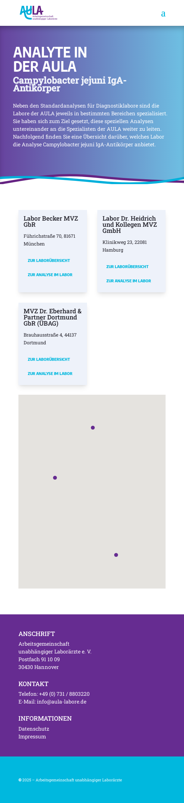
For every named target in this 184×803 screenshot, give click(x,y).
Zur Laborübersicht (49, 260)
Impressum (32, 736)
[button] (55, 478)
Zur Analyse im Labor (50, 274)
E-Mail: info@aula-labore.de (52, 701)
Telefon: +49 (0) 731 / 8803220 (54, 693)
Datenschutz (33, 728)
